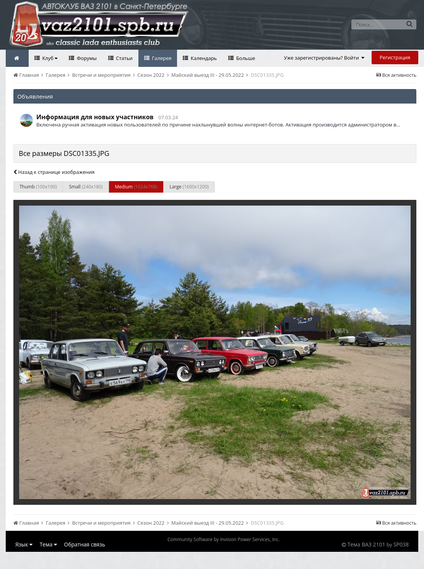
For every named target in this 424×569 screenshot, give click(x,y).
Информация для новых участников (95, 117)
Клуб (49, 58)
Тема (48, 544)
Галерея (161, 58)
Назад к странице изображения (53, 172)
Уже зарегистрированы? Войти (324, 57)
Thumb (38, 186)
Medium (136, 186)
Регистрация (395, 57)
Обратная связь (84, 544)
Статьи (124, 58)
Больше (245, 58)
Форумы (86, 58)
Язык (23, 544)
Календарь (203, 58)
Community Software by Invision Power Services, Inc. (223, 539)
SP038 (401, 544)
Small (85, 186)
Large (188, 186)
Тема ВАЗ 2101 (366, 544)
